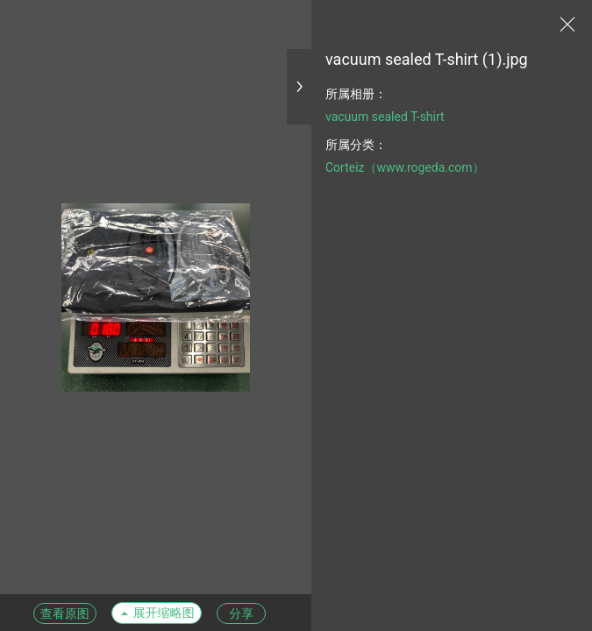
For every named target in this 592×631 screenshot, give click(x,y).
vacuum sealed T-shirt (385, 117)
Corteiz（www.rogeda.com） (405, 167)
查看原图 (64, 613)
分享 (241, 613)
